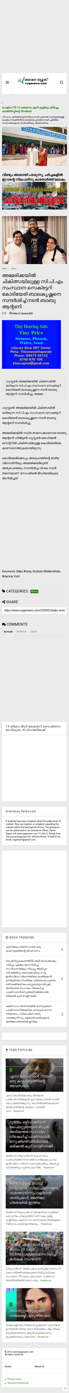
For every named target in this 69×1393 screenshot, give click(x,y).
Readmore (19, 1111)
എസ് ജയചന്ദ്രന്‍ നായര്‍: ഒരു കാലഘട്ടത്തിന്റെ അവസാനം (30, 1081)
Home (4, 269)
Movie (13, 269)
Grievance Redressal (18, 1383)
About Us (39, 1366)
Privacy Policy (14, 1379)
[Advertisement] (32, 38)
